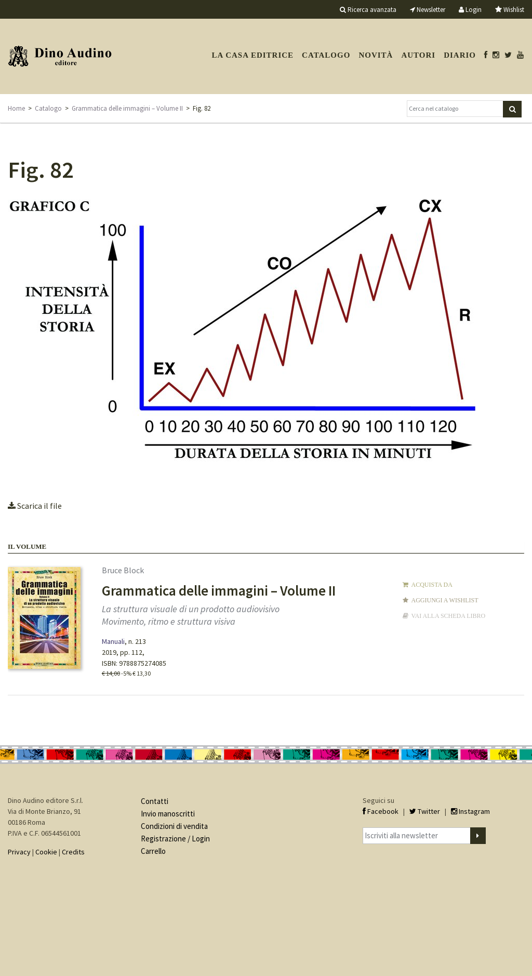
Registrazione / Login (175, 838)
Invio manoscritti (168, 814)
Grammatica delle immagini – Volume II (127, 108)
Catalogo (326, 55)
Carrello (153, 851)
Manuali (113, 641)
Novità (375, 55)
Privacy (19, 851)
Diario (460, 55)
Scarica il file (35, 505)
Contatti (154, 801)
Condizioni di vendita (174, 826)
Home (16, 108)
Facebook (380, 811)
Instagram (470, 811)
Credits (73, 851)
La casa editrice (252, 55)
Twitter (424, 811)
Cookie (46, 851)
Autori (418, 55)
